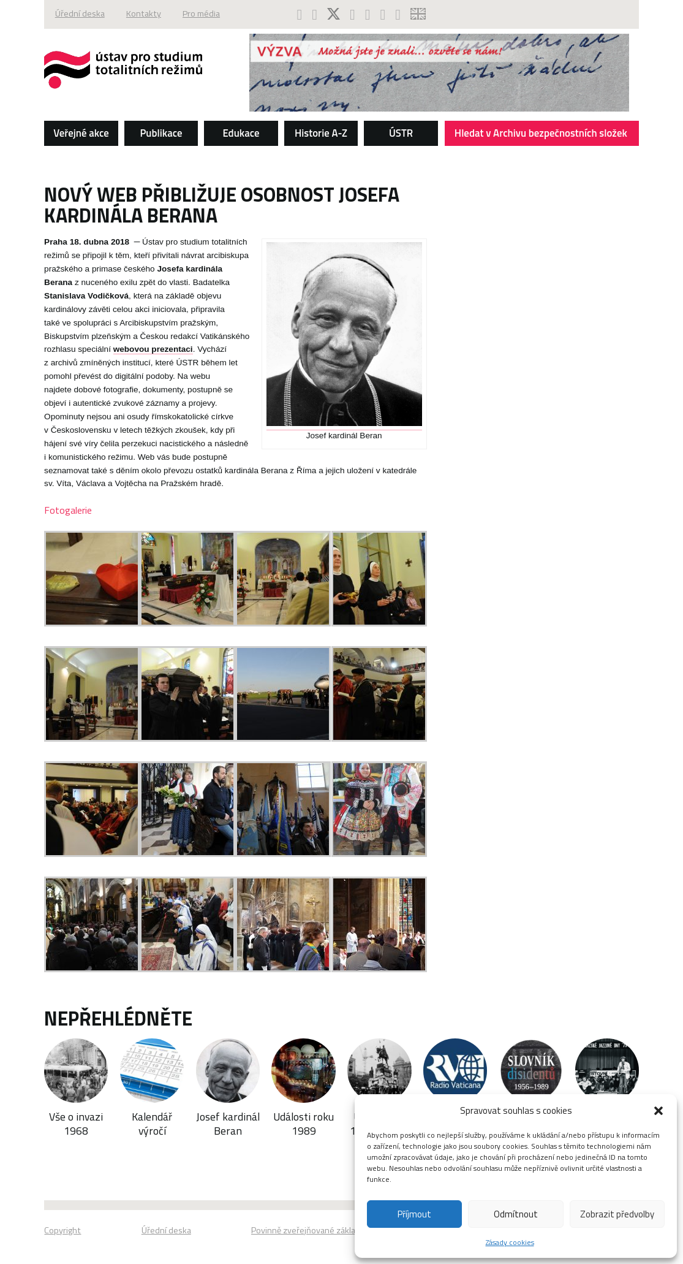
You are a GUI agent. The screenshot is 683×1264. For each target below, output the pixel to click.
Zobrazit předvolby (617, 1214)
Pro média (203, 14)
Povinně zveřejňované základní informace (329, 1230)
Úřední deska (80, 14)
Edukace (240, 132)
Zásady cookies (510, 1242)
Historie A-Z (321, 132)
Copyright (62, 1230)
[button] (658, 1111)
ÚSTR (401, 132)
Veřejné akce (81, 132)
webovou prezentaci (153, 349)
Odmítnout (516, 1214)
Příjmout (414, 1214)
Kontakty (144, 14)
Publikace (161, 132)
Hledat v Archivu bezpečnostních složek (543, 134)
